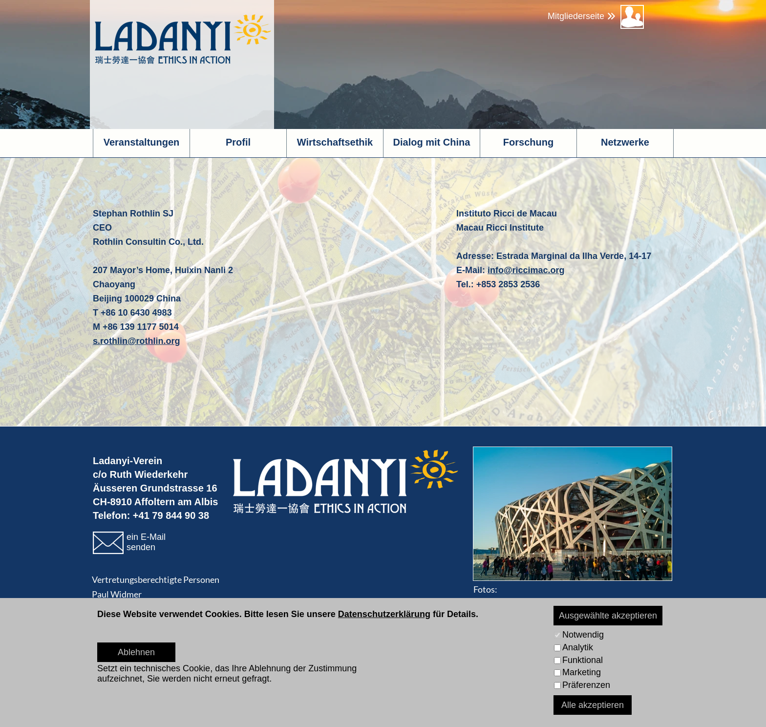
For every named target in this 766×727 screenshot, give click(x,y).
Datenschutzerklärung (384, 614)
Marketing (581, 672)
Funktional (582, 660)
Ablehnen (136, 652)
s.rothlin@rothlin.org (136, 341)
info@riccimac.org (526, 270)
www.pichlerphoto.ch (567, 604)
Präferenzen (586, 685)
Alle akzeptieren (592, 705)
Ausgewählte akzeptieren (608, 615)
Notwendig (583, 635)
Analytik (577, 647)
